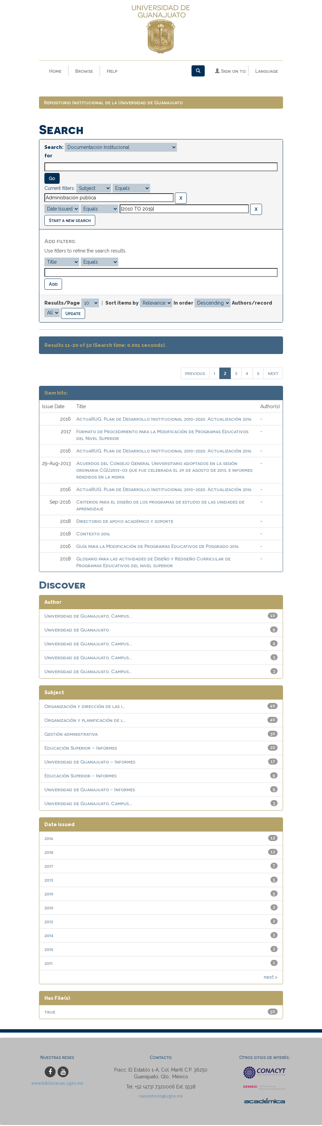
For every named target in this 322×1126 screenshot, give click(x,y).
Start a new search (70, 220)
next (273, 373)
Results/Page (62, 303)
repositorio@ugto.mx (161, 1096)
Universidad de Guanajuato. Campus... (88, 616)
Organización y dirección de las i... (84, 706)
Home (55, 71)
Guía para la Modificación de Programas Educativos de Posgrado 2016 (157, 546)
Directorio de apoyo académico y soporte (124, 521)
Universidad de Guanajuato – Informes (89, 762)
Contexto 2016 (93, 533)
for (48, 155)
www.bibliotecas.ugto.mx (57, 1083)
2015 (48, 949)
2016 (48, 838)
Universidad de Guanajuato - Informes (89, 789)
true (49, 1012)
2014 (49, 935)
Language (266, 71)
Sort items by (122, 303)
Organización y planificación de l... (85, 720)
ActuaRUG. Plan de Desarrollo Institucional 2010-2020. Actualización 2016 (163, 419)
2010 (48, 907)
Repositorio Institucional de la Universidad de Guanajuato (113, 102)
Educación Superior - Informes (80, 775)
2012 (48, 921)
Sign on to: (230, 71)
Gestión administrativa (71, 734)
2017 (48, 866)
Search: (53, 147)
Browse (84, 71)
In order (183, 303)
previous (195, 373)
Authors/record (252, 303)
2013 (48, 880)
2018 (48, 852)
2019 (48, 894)
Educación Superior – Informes (80, 748)
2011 (48, 963)
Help (112, 71)
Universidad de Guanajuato (76, 630)
